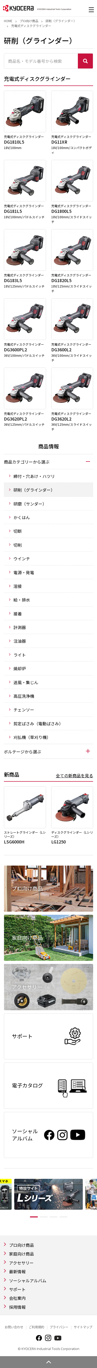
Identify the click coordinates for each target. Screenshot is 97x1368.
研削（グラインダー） (61, 21)
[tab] (48, 461)
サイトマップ (83, 1327)
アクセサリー (21, 1263)
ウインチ (21, 558)
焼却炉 (19, 668)
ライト (19, 655)
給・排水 (21, 600)
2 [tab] (44, 1216)
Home (8, 21)
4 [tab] (63, 1216)
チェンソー (23, 710)
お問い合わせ (14, 1327)
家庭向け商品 (21, 1254)
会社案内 (17, 1298)
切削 (17, 545)
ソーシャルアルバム (27, 1280)
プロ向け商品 (29, 21)
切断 (17, 531)
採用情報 (17, 1307)
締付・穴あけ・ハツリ (34, 476)
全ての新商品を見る (74, 775)
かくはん (21, 517)
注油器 (19, 641)
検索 (85, 61)
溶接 (17, 586)
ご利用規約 (36, 1327)
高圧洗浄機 (23, 696)
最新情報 (17, 1271)
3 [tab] (53, 1216)
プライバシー (59, 1327)
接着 (17, 614)
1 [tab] (34, 1216)
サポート (17, 1289)
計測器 (19, 627)
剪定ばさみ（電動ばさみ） (38, 723)
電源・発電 (23, 572)
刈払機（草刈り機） (32, 737)
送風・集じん (25, 682)
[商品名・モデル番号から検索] (41, 61)
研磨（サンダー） (30, 504)
